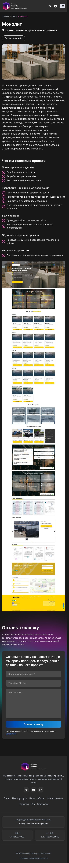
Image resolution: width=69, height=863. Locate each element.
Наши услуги (19, 798)
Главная (5, 16)
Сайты (14, 16)
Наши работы (37, 798)
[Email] (40, 789)
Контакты (42, 804)
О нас (7, 798)
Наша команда (55, 798)
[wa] (33, 789)
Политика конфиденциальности (34, 858)
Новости (24, 804)
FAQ (33, 804)
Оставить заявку (33, 724)
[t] (26, 789)
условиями (11, 734)
